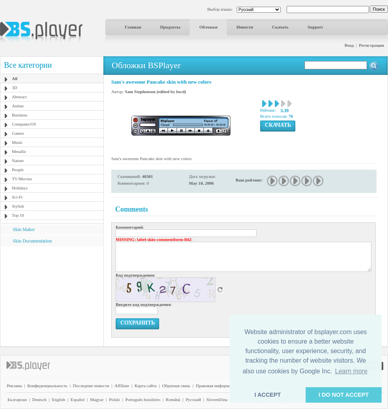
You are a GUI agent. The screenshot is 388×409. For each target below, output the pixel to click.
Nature (18, 160)
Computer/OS (24, 124)
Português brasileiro (143, 399)
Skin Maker (24, 229)
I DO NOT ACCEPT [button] (344, 395)
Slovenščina (216, 399)
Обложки (208, 27)
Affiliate (121, 385)
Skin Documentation (32, 241)
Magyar (96, 399)
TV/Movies (22, 178)
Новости (244, 27)
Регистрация (371, 45)
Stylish (18, 206)
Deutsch (39, 399)
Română (173, 399)
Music (17, 142)
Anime (18, 105)
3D (14, 87)
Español (77, 399)
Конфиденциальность (47, 385)
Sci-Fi (17, 197)
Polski (114, 399)
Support (315, 27)
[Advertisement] (51, 296)
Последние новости (91, 385)
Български (17, 399)
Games (18, 133)
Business (19, 115)
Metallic (19, 151)
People (18, 169)
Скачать (280, 27)
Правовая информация (217, 385)
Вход (349, 45)
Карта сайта (146, 385)
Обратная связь (176, 385)
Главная (133, 27)
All (14, 78)
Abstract (19, 96)
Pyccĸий (193, 399)
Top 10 (18, 215)
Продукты (170, 27)
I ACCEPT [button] (268, 395)
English (58, 399)
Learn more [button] (351, 371)
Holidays (20, 187)
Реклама (14, 385)
